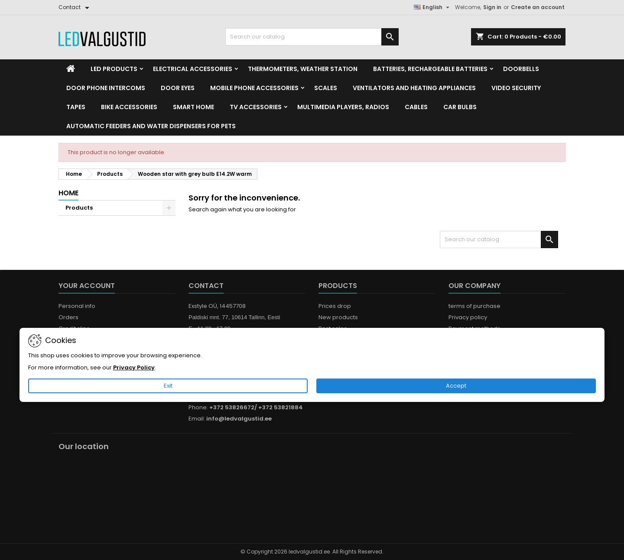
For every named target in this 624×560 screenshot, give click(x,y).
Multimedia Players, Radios (343, 107)
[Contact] (75, 7)
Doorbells (521, 69)
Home (68, 193)
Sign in (492, 7)
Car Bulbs (460, 107)
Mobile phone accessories (254, 88)
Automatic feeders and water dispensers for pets (151, 126)
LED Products (114, 69)
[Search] (312, 36)
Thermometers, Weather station (303, 69)
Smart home (193, 107)
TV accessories (256, 107)
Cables (416, 107)
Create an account (538, 7)
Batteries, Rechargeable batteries (430, 69)
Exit (168, 386)
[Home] (70, 68)
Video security (516, 88)
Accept (456, 386)
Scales (325, 88)
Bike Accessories (129, 107)
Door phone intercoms (105, 88)
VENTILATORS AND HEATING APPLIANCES (414, 88)
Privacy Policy (134, 367)
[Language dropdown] (433, 7)
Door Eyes (178, 88)
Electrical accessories (192, 69)
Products (79, 208)
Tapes (75, 107)
